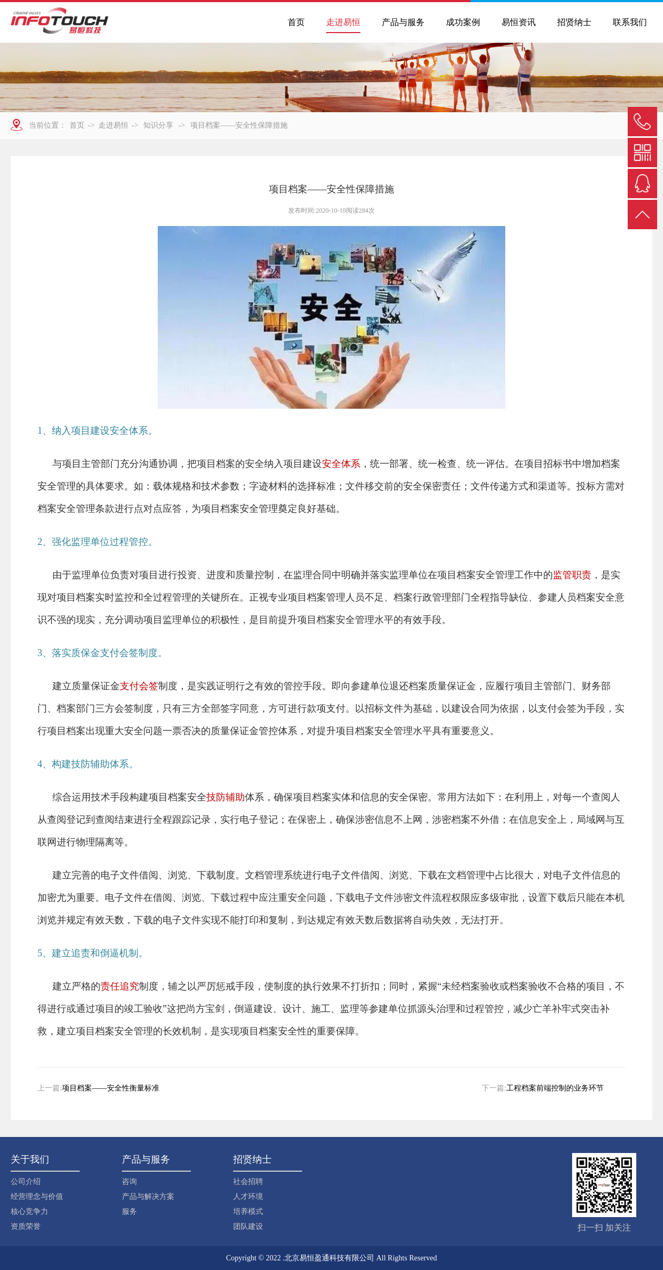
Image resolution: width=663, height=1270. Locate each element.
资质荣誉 (26, 1226)
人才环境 (248, 1197)
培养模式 (248, 1211)
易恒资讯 (519, 22)
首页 (296, 22)
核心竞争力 (29, 1211)
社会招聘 (248, 1182)
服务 (129, 1211)
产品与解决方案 (148, 1197)
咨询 (129, 1182)
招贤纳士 (574, 22)
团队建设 (248, 1226)
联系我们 (630, 22)
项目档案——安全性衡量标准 (110, 1088)
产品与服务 (403, 22)
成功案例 (463, 22)
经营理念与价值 (37, 1197)
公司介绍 (26, 1182)
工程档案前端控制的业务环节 (555, 1088)
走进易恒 (343, 22)
